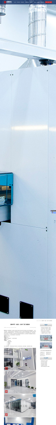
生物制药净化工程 (48, 353)
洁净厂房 (14, 331)
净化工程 (5, 346)
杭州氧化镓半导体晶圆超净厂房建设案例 (46, 327)
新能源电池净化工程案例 (44, 360)
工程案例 (38, 2)
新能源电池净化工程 (48, 352)
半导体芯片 (22, 2)
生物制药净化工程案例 (44, 365)
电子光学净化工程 (42, 353)
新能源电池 (27, 2)
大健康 (35, 2)
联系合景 (42, 2)
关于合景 (18, 2)
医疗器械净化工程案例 (44, 364)
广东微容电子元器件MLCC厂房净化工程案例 (46, 333)
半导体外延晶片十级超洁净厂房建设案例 (46, 328)
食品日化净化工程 (48, 354)
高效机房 (31, 2)
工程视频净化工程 (42, 352)
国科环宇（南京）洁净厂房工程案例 (46, 329)
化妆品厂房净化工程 (42, 355)
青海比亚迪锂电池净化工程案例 (45, 366)
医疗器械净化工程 (42, 354)
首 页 (15, 2)
